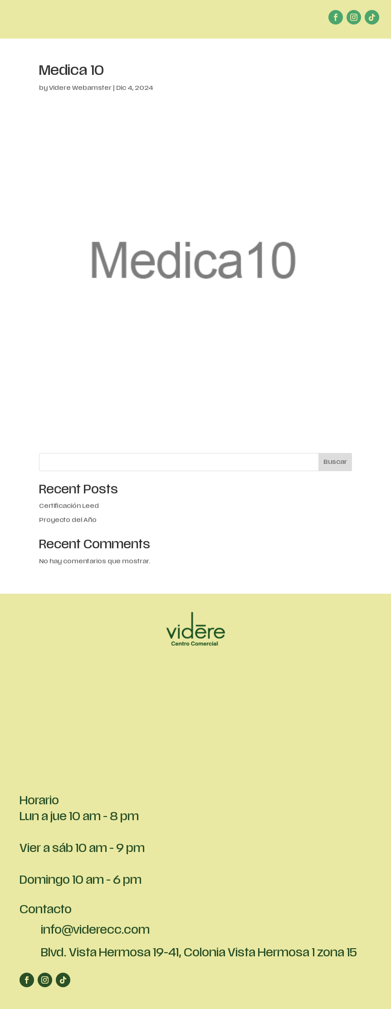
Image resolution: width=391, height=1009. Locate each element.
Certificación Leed (69, 506)
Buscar (335, 462)
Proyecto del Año (68, 520)
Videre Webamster (80, 88)
